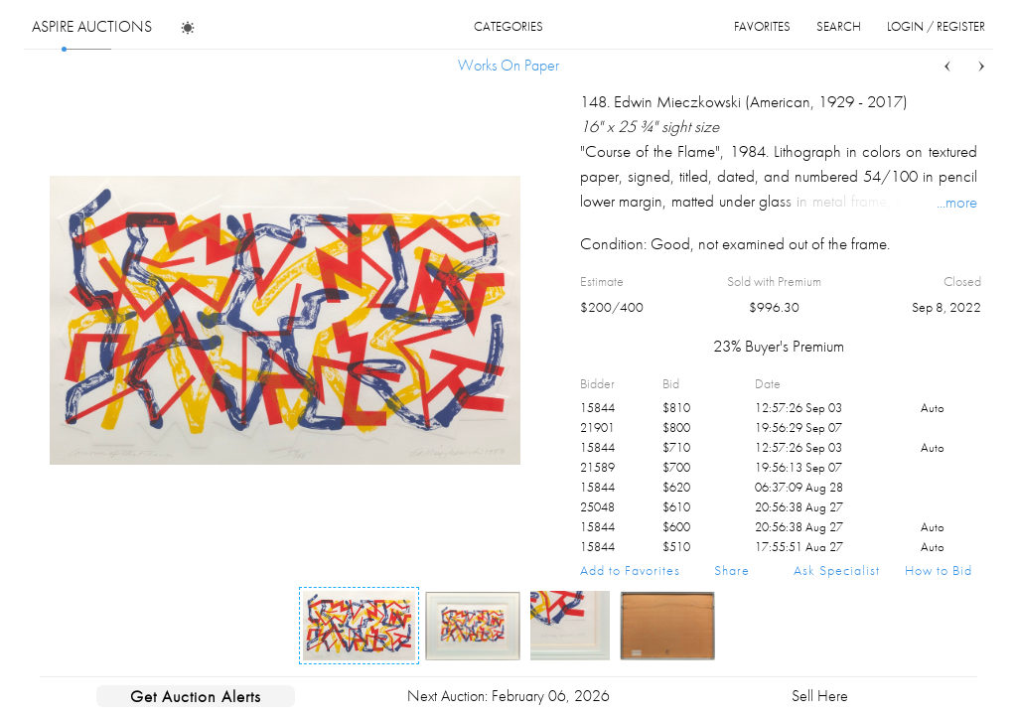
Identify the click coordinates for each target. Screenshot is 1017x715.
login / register (936, 26)
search (838, 26)
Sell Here (820, 695)
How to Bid (938, 570)
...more (957, 202)
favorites (762, 26)
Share (732, 570)
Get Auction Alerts (195, 696)
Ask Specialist (837, 570)
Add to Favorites (630, 570)
